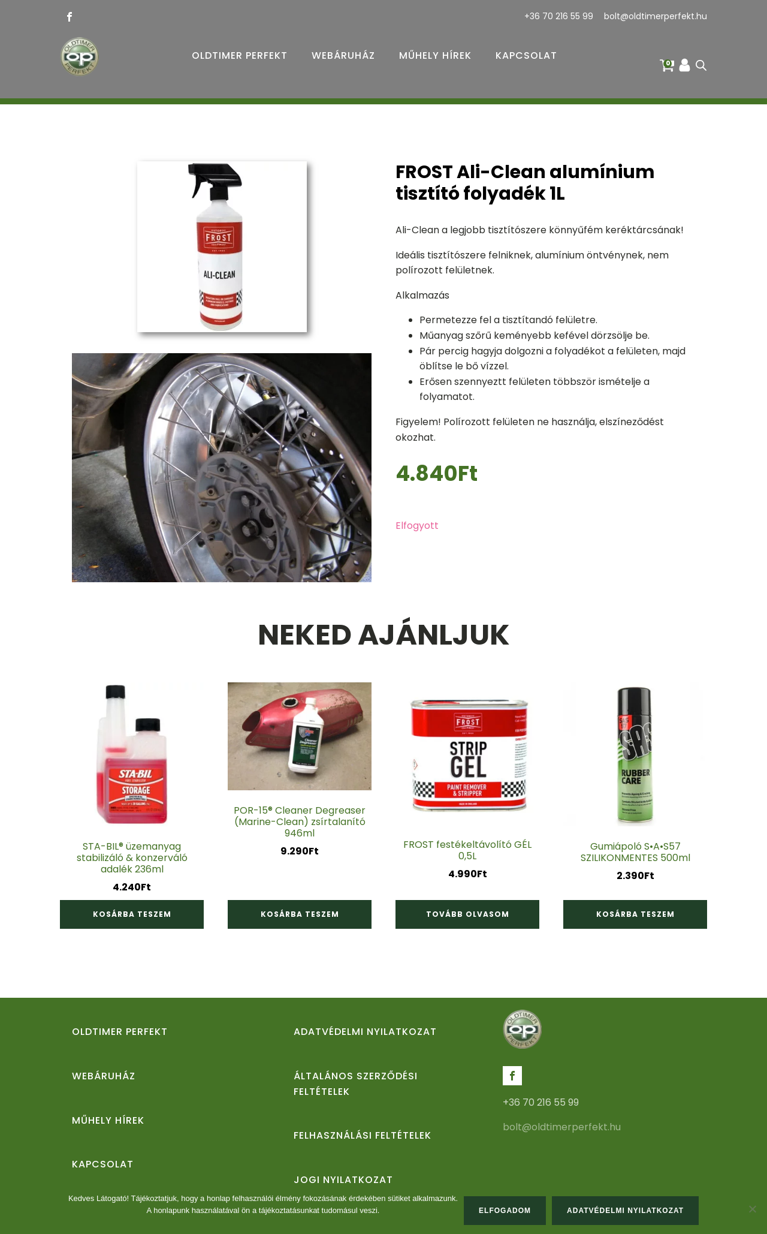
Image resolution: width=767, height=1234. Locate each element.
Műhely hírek (435, 55)
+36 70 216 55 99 (558, 16)
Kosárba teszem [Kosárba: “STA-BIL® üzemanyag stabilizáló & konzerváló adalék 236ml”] (132, 914)
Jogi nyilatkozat (343, 1180)
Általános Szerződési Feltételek (356, 1083)
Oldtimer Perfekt (240, 55)
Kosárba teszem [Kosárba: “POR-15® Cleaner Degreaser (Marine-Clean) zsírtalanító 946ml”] (300, 914)
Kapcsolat (526, 55)
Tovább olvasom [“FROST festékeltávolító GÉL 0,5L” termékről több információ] (467, 914)
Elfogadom (505, 1210)
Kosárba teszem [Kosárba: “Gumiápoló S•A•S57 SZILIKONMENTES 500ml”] (635, 914)
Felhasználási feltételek (362, 1135)
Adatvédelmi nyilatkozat (365, 1032)
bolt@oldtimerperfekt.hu (655, 16)
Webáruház (343, 55)
